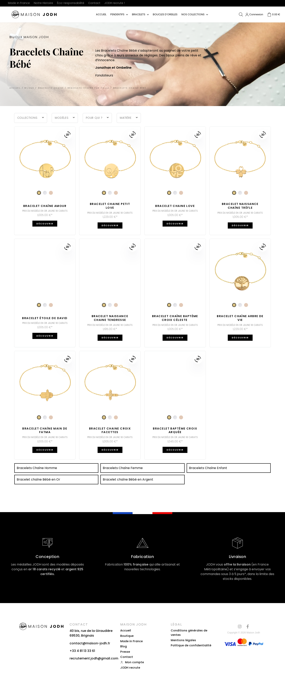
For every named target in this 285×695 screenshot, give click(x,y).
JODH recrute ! (114, 3)
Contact (94, 3)
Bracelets (138, 14)
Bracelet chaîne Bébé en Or (38, 479)
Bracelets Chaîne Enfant (208, 468)
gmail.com (109, 658)
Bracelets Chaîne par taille (88, 88)
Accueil (101, 14)
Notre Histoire (43, 3)
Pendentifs (117, 14)
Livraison (237, 556)
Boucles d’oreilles (165, 14)
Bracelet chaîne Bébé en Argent (128, 479)
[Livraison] (237, 543)
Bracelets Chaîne (51, 88)
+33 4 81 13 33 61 (82, 651)
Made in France (19, 3)
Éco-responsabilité (70, 3)
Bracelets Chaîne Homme (37, 468)
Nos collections (193, 14)
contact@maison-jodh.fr (90, 643)
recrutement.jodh (84, 658)
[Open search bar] (241, 14)
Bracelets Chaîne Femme (123, 468)
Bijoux (29, 88)
